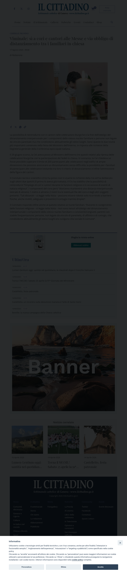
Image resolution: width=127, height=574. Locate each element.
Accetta (100, 567)
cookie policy (77, 560)
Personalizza (26, 567)
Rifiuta (63, 567)
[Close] (120, 542)
